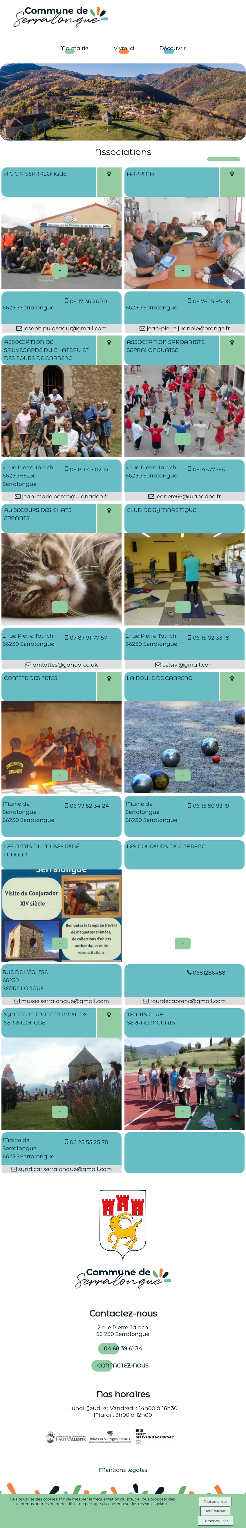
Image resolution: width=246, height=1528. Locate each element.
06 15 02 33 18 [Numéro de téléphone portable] (211, 637)
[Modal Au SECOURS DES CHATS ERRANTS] (61, 623)
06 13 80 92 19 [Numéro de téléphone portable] (211, 806)
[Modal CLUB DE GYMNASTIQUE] (184, 623)
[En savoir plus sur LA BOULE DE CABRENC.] (183, 775)
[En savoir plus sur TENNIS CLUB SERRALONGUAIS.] (183, 1111)
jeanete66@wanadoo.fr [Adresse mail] (187, 496)
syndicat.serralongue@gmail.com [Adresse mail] (64, 1169)
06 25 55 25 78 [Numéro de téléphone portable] (89, 1142)
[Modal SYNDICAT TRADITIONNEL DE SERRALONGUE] (61, 1128)
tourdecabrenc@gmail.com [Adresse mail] (187, 1001)
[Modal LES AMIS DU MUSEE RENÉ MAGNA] (61, 960)
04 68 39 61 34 (123, 1348)
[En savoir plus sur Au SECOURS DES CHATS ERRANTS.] (60, 607)
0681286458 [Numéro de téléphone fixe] (209, 972)
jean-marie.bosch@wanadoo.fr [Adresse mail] (64, 496)
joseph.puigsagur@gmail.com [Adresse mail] (64, 328)
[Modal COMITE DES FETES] (61, 791)
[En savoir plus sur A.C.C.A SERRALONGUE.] (60, 271)
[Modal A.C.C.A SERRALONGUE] (61, 287)
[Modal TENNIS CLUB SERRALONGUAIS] (184, 1128)
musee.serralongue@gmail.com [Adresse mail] (64, 1001)
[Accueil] (55, 16)
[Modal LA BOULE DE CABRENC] (184, 791)
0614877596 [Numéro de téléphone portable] (209, 469)
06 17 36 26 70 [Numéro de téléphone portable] (88, 301)
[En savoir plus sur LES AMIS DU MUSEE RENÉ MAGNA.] (60, 943)
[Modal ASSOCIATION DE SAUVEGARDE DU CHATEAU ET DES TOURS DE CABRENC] (61, 455)
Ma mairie (73, 48)
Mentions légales (123, 1470)
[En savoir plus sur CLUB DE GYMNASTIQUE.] (183, 607)
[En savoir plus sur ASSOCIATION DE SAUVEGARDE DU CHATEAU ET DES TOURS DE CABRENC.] (60, 439)
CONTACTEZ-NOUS (123, 1365)
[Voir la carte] (109, 182)
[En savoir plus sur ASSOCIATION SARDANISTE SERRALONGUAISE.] (183, 439)
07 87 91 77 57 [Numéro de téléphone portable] (88, 637)
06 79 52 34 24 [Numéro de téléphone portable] (89, 806)
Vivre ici (124, 48)
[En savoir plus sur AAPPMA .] (183, 271)
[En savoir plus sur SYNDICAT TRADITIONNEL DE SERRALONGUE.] (60, 1111)
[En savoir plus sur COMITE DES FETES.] (60, 775)
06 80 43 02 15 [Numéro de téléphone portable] (89, 469)
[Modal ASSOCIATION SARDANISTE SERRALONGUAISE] (184, 455)
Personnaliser (215, 1520)
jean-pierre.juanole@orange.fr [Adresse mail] (187, 328)
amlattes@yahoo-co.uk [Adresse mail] (64, 664)
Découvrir (173, 48)
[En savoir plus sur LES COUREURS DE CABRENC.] (183, 943)
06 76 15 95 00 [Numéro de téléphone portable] (211, 301)
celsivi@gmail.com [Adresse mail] (187, 664)
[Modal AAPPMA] (184, 287)
